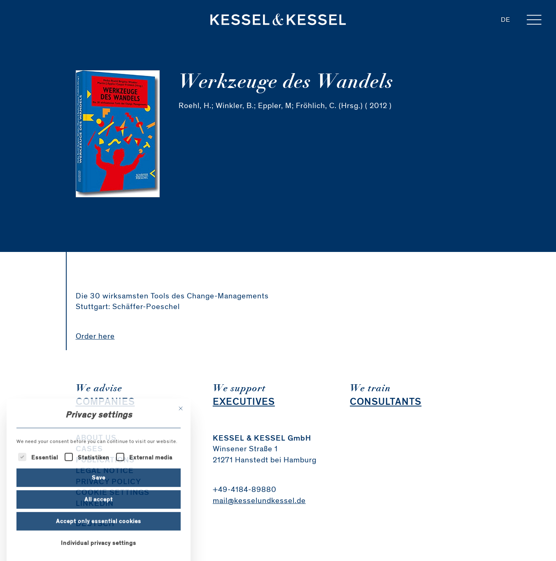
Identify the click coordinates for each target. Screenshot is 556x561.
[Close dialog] (180, 451)
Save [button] (98, 520)
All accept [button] (98, 542)
